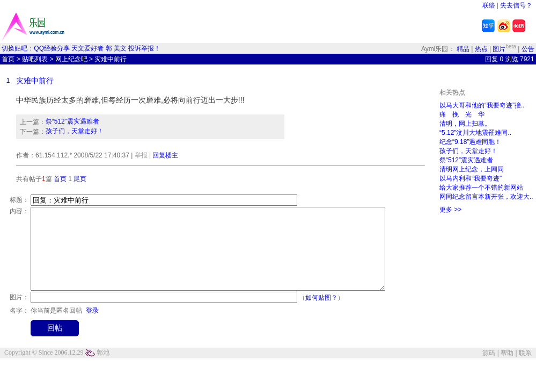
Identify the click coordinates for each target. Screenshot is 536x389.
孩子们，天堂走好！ (75, 131)
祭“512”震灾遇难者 (72, 121)
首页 (8, 59)
